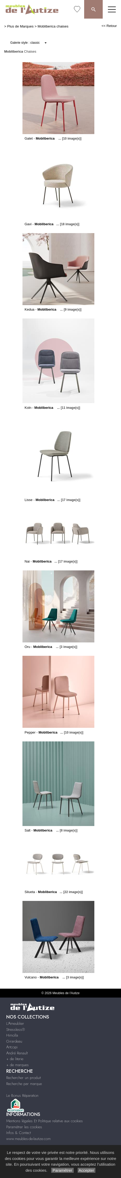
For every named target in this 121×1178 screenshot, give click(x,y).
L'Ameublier (15, 1023)
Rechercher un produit (23, 1078)
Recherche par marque (24, 1084)
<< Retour (109, 26)
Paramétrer (62, 1170)
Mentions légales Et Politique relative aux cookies (44, 1121)
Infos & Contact (18, 1133)
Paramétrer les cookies (24, 1127)
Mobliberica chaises (53, 26)
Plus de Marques (20, 26)
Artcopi (12, 1047)
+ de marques (17, 1065)
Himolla (12, 1035)
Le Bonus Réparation (22, 1095)
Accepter (86, 1170)
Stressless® (15, 1029)
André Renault (17, 1053)
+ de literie (14, 1059)
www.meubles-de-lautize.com (28, 1139)
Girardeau (14, 1041)
